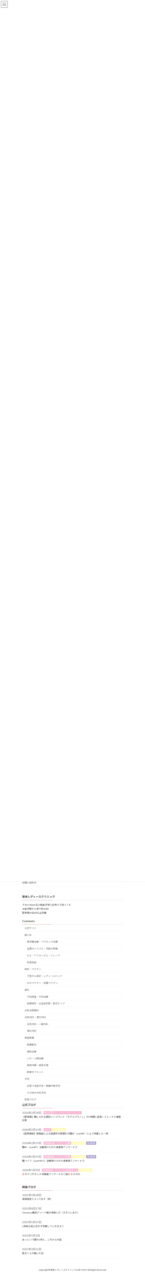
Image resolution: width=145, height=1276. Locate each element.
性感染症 (31, 962)
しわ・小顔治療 (35, 1058)
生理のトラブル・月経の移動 (42, 948)
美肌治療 (31, 1051)
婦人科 (28, 935)
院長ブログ (30, 1099)
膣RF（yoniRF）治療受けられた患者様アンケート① (49, 1147)
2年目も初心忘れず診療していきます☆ (43, 1226)
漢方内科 (31, 1031)
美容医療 (29, 1037)
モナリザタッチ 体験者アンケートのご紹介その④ (51, 1174)
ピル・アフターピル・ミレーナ (43, 955)
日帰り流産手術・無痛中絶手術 (43, 1085)
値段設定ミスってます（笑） (37, 1199)
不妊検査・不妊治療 (37, 996)
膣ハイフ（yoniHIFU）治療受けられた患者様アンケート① (53, 1160)
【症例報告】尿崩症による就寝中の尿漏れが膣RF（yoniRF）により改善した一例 (65, 1133)
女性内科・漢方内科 (35, 1017)
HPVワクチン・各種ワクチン (42, 982)
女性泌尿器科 (32, 1010)
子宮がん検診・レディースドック (44, 976)
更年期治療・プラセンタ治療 (42, 941)
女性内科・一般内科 (37, 1024)
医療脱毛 (31, 1044)
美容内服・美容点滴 (37, 1065)
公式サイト (30, 928)
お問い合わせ (29, 882)
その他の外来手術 (36, 1092)
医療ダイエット (35, 1072)
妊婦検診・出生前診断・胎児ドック (46, 1003)
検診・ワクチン (33, 969)
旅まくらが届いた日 (33, 1253)
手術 (27, 1078)
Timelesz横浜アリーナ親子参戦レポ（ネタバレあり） (51, 1212)
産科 (27, 989)
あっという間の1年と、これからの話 (42, 1239)
